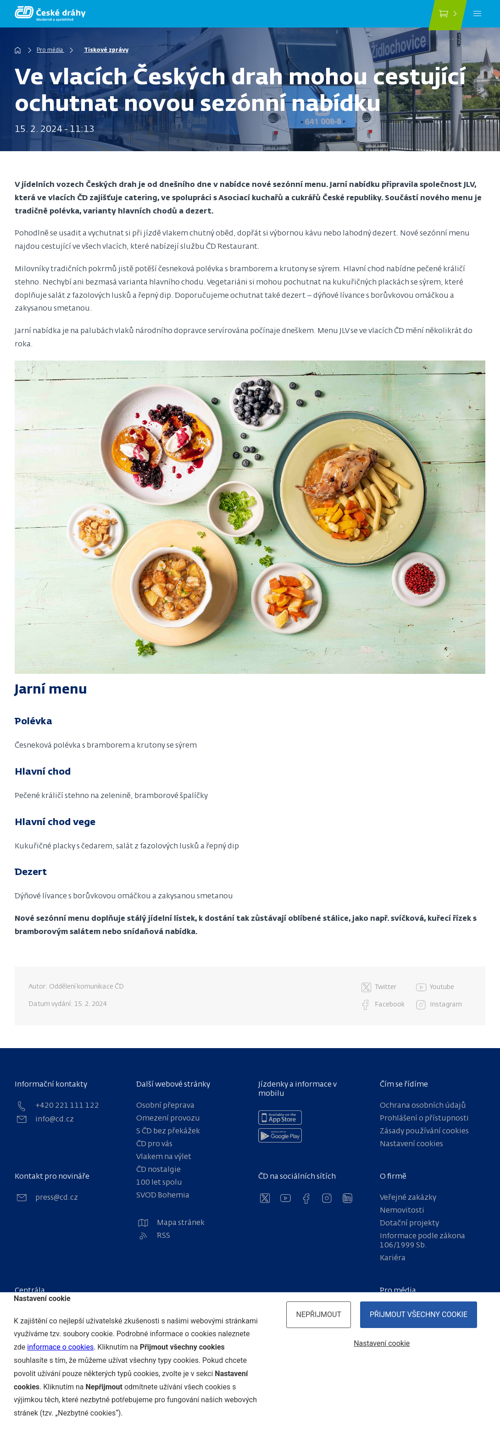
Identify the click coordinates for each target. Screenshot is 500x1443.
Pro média (50, 50)
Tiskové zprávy (106, 50)
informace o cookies (60, 1347)
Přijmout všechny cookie (418, 1314)
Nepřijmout (318, 1314)
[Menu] (477, 13)
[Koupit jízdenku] (447, 15)
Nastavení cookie (382, 1343)
